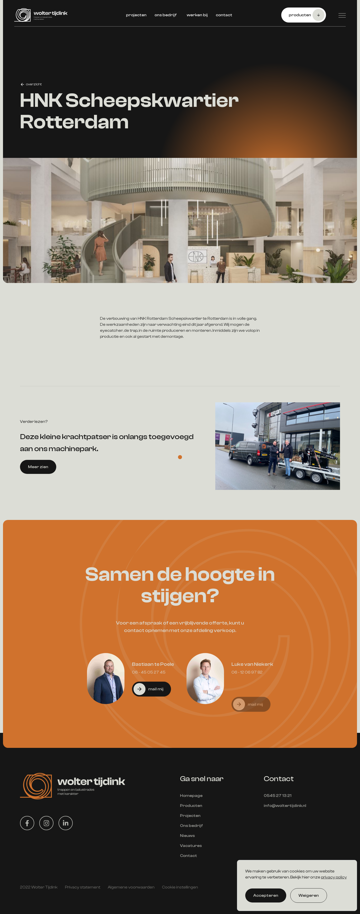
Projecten (190, 815)
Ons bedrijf (191, 825)
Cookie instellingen (180, 887)
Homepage (191, 795)
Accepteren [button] (265, 895)
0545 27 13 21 (278, 795)
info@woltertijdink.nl (285, 805)
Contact (188, 855)
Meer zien (38, 490)
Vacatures (191, 845)
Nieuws (187, 835)
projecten (136, 15)
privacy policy (334, 877)
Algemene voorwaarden (131, 887)
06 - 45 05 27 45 (149, 695)
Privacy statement (82, 887)
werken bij (197, 15)
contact (224, 15)
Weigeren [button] (308, 895)
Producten (191, 805)
